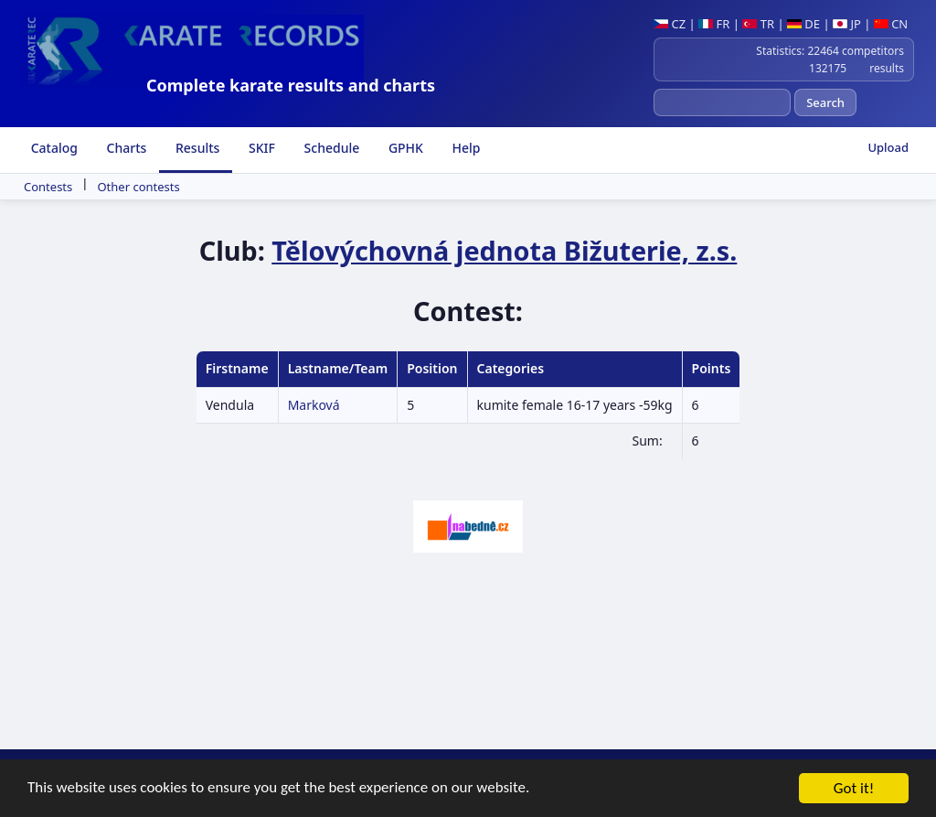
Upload (888, 147)
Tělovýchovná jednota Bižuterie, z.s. (504, 250)
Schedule (330, 147)
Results (195, 147)
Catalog (52, 147)
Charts (124, 147)
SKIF (260, 147)
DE (803, 24)
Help (465, 147)
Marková (314, 405)
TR (758, 24)
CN (891, 24)
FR (713, 24)
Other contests (138, 186)
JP (847, 24)
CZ (670, 24)
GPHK (404, 147)
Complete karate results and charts (290, 85)
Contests (48, 186)
